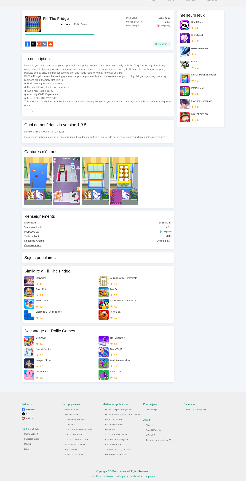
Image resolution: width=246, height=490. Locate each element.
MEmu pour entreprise (196, 418)
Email (26, 458)
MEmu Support (31, 443)
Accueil (207, 4)
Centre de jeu (152, 418)
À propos (150, 485)
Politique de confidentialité (129, 485)
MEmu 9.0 (150, 444)
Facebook (30, 418)
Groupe (186, 4)
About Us (150, 434)
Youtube (29, 427)
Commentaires (32, 254)
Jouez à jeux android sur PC (158, 449)
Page (166, 4)
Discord (27, 453)
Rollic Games (81, 26)
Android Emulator (153, 439)
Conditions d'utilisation (102, 485)
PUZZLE (65, 26)
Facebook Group (32, 448)
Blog (148, 4)
